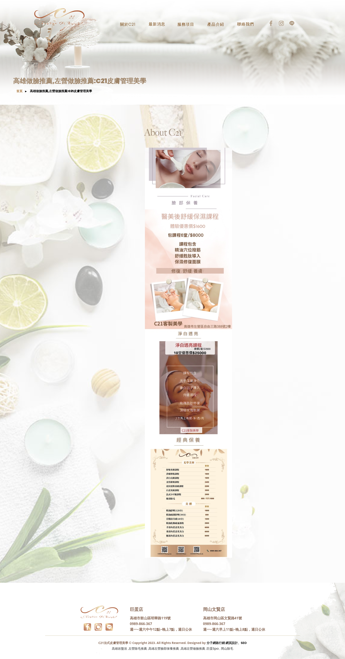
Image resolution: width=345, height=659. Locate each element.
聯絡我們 (245, 24)
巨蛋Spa (213, 648)
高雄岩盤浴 (119, 648)
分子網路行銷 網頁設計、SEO (227, 643)
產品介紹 (215, 24)
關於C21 (128, 24)
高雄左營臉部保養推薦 (163, 648)
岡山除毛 (227, 648)
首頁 (19, 91)
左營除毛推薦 (138, 648)
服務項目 (185, 24)
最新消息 (157, 24)
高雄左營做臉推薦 (193, 648)
